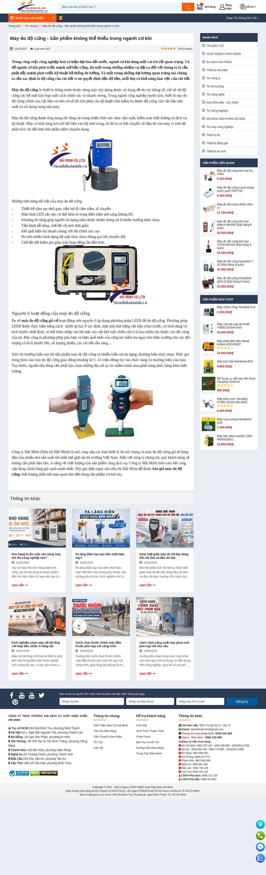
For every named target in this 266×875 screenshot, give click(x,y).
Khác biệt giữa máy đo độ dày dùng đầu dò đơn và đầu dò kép (163, 556)
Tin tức (98, 742)
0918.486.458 (198, 749)
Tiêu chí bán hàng (105, 730)
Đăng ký (242, 701)
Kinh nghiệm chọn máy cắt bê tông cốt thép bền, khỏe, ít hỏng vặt (36, 644)
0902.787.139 (204, 745)
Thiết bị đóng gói (217, 143)
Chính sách (143, 736)
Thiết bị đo (213, 135)
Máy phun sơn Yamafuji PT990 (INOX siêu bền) (232, 400)
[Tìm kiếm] (188, 7)
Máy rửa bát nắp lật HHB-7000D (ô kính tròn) (233, 325)
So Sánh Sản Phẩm (219, 62)
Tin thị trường (215, 86)
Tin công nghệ (215, 94)
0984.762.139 (200, 768)
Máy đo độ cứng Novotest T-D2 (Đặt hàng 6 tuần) (235, 263)
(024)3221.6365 (235, 749)
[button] (249, 7)
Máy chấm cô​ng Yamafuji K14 (236, 307)
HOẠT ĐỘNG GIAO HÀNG (223, 54)
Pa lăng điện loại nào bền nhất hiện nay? (99, 556)
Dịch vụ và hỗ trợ (147, 742)
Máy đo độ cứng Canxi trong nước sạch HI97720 (235, 189)
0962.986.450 (200, 753)
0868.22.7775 (202, 756)
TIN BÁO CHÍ (215, 45)
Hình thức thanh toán (150, 730)
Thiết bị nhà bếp (217, 70)
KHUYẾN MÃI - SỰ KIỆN (222, 102)
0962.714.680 (216, 749)
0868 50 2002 (208, 779)
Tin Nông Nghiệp (217, 110)
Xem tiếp (18, 585)
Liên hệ (98, 747)
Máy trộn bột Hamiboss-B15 (235, 361)
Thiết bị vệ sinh (216, 151)
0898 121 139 (209, 775)
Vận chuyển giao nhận (108, 736)
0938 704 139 (200, 771)
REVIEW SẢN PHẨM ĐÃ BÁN (225, 118)
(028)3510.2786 (240, 745)
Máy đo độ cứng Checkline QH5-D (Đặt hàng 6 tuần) (234, 279)
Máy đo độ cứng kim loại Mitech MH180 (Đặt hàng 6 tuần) (234, 225)
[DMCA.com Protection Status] (44, 773)
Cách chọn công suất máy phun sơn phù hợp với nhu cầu (164, 644)
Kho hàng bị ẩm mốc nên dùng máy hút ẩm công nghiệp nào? (36, 556)
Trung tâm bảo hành (149, 753)
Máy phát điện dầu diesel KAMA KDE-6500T (233, 342)
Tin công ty (213, 78)
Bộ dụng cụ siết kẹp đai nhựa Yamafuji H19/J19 (236, 380)
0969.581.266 (200, 764)
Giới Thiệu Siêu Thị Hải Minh (111, 725)
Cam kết (141, 725)
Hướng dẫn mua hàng (150, 747)
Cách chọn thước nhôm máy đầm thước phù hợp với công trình (98, 644)
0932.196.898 (221, 745)
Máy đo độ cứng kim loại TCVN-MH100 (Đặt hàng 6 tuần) (234, 245)
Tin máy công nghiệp (219, 127)
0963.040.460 (202, 760)
